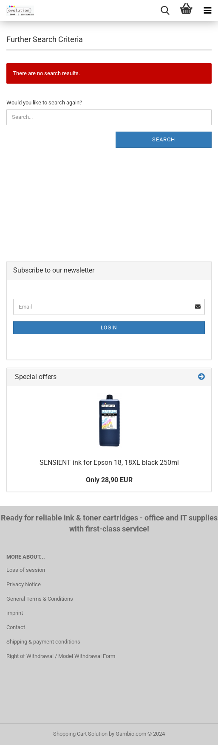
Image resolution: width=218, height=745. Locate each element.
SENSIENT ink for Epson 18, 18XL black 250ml (109, 462)
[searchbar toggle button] (165, 10)
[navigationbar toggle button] (207, 10)
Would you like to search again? (44, 102)
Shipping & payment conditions (43, 641)
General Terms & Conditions (39, 599)
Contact (15, 627)
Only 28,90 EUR (109, 480)
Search (163, 139)
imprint (14, 613)
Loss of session (25, 570)
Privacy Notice (23, 584)
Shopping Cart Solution (80, 734)
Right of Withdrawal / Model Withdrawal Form (60, 656)
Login (109, 328)
